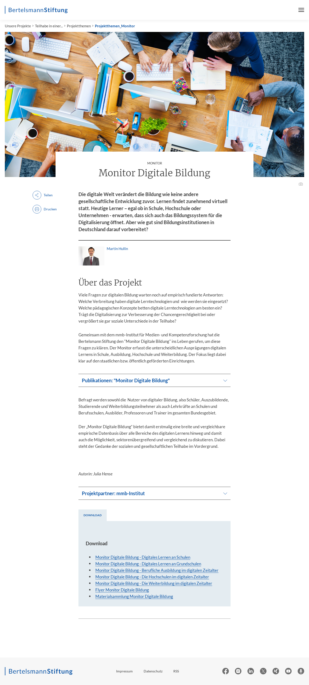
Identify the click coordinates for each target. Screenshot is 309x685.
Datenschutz (153, 671)
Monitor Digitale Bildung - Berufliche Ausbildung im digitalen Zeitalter (156, 570)
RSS (176, 671)
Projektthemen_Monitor (115, 26)
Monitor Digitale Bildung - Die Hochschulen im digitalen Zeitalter (152, 576)
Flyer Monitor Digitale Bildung (122, 589)
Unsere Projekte (18, 26)
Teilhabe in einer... (49, 26)
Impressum (124, 671)
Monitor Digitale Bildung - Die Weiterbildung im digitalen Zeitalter (153, 583)
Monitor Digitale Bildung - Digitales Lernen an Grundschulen (148, 563)
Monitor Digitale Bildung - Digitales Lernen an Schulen (142, 557)
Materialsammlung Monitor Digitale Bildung (134, 596)
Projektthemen (79, 26)
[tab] (92, 515)
